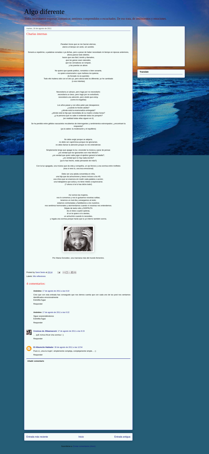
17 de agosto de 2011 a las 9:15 (71, 331)
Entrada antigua (122, 437)
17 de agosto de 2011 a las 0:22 (55, 291)
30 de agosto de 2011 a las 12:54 (68, 347)
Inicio (81, 437)
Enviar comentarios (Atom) (84, 446)
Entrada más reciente (37, 437)
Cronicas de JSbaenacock (45, 331)
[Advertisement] (158, 45)
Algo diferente (44, 11)
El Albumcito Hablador (43, 347)
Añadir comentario (35, 361)
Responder (38, 304)
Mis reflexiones (39, 276)
